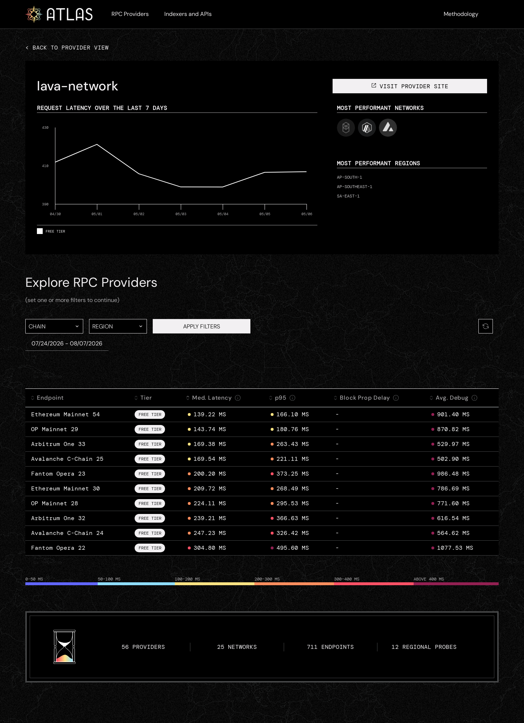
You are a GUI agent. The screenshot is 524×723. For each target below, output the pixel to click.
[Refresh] (485, 326)
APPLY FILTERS (201, 326)
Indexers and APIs (188, 14)
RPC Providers (130, 14)
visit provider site (409, 86)
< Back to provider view (67, 47)
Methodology (461, 14)
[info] (237, 398)
